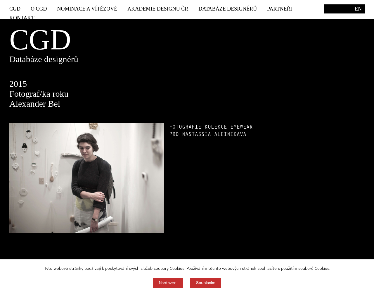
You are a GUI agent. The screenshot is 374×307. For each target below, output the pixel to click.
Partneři (279, 9)
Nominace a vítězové (87, 9)
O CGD (39, 9)
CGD (14, 9)
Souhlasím (205, 283)
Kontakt (21, 18)
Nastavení (168, 283)
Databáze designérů (227, 9)
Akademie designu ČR (157, 9)
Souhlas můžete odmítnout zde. (187, 298)
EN (358, 9)
